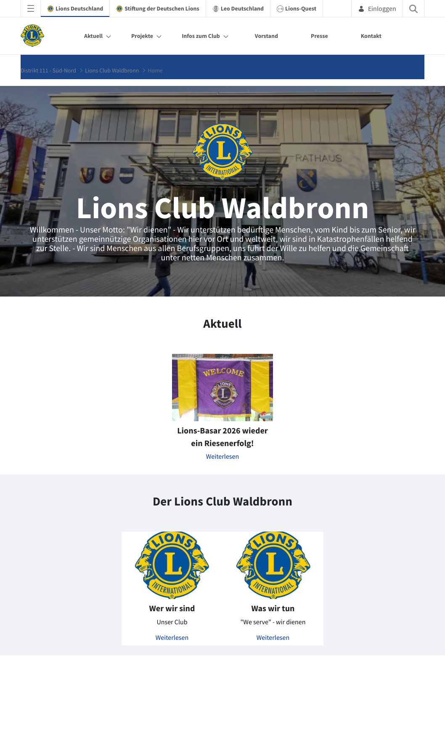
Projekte (142, 36)
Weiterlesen (222, 456)
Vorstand (266, 36)
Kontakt (371, 36)
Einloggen (377, 8)
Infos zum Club (201, 36)
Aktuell (93, 36)
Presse (319, 36)
